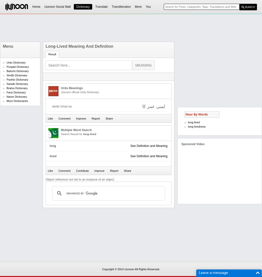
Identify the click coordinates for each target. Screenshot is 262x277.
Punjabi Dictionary (18, 66)
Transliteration (121, 7)
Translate (101, 7)
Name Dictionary (17, 96)
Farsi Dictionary (16, 92)
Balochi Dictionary (18, 71)
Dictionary (83, 7)
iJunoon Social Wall (58, 7)
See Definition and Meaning (149, 146)
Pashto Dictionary (17, 79)
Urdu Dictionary (16, 62)
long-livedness (197, 126)
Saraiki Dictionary (17, 83)
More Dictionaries (17, 100)
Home (36, 7)
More (138, 7)
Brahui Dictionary (17, 88)
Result (52, 54)
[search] (108, 193)
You (148, 7)
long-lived (194, 122)
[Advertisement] (131, 28)
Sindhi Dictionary (17, 75)
